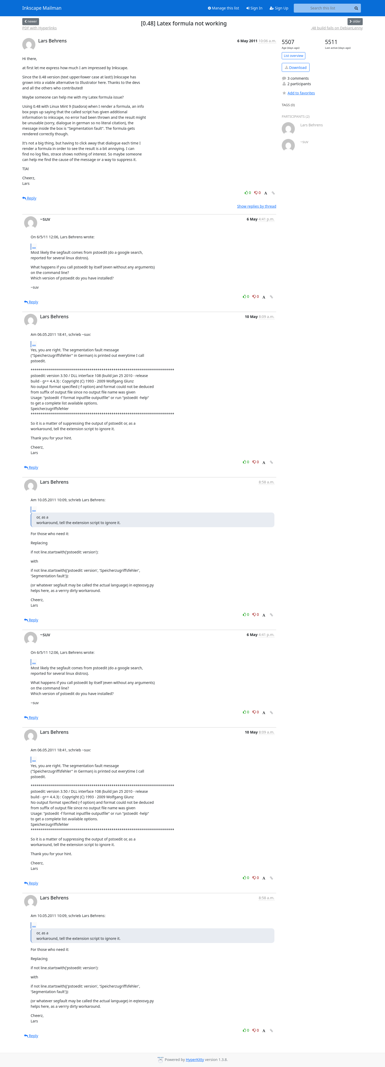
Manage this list (223, 8)
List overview (293, 55)
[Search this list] (323, 8)
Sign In (254, 8)
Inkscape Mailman (42, 8)
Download (296, 67)
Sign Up (279, 8)
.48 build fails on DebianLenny (337, 27)
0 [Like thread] (248, 192)
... (34, 246)
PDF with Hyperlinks (39, 27)
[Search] (356, 8)
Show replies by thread (256, 206)
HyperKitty (195, 1059)
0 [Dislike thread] (257, 192)
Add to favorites (298, 92)
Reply (29, 198)
